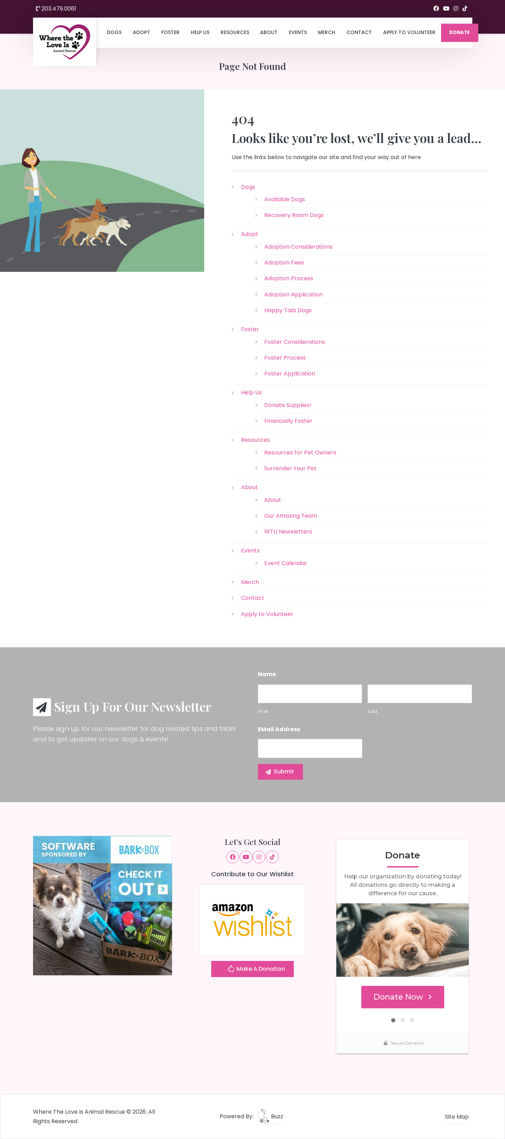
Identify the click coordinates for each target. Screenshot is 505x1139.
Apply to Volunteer (409, 32)
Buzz (270, 1116)
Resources (235, 32)
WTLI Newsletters (288, 532)
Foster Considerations (294, 342)
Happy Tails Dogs (288, 310)
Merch (326, 32)
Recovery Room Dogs (294, 215)
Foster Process (285, 358)
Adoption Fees (284, 262)
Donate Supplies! (287, 405)
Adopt (141, 32)
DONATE (459, 32)
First (263, 711)
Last (373, 711)
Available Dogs (284, 199)
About (269, 32)
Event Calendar (285, 563)
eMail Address (279, 729)
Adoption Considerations (298, 247)
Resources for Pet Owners (300, 453)
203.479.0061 (56, 9)
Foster (170, 32)
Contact (359, 32)
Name (267, 674)
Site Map (457, 1117)
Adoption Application (293, 294)
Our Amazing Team (290, 516)
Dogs (114, 32)
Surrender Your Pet (290, 468)
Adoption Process (288, 278)
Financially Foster (288, 421)
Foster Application (289, 373)
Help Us (200, 32)
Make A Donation (256, 969)
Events (298, 32)
